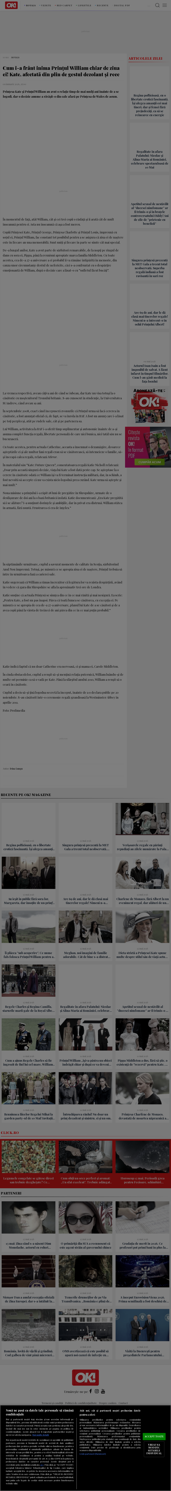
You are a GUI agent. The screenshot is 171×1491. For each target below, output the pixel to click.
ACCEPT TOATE (154, 1436)
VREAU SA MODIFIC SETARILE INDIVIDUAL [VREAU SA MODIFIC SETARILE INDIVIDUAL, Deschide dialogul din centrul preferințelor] (154, 1449)
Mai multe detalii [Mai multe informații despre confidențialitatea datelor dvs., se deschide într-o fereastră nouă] (40, 1434)
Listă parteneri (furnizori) (93, 1453)
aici (41, 1464)
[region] (85, 1448)
